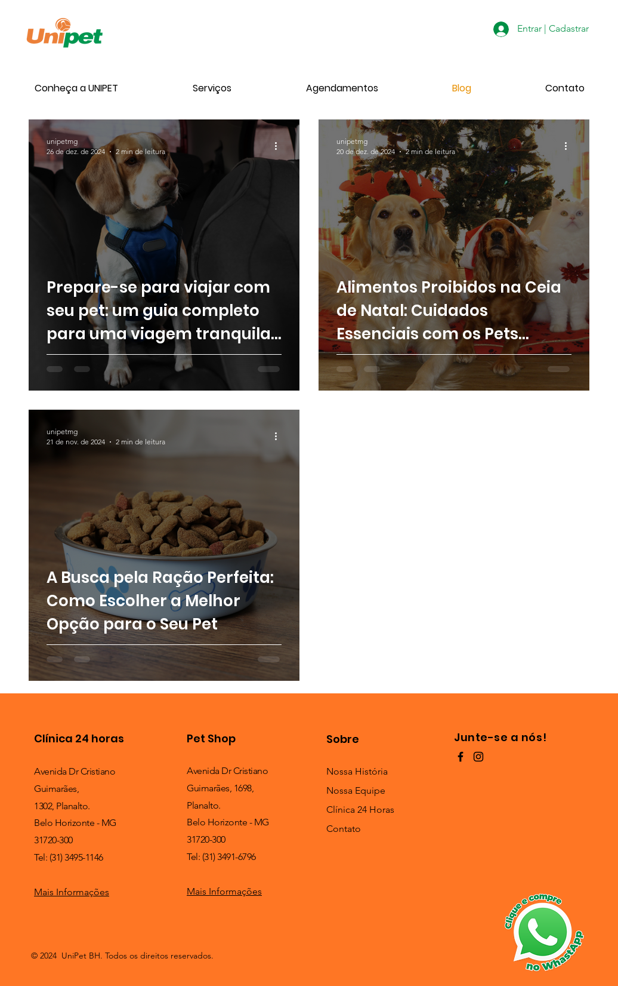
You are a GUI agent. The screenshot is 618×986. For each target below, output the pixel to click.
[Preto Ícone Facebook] (460, 756)
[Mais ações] (280, 146)
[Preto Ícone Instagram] (478, 756)
